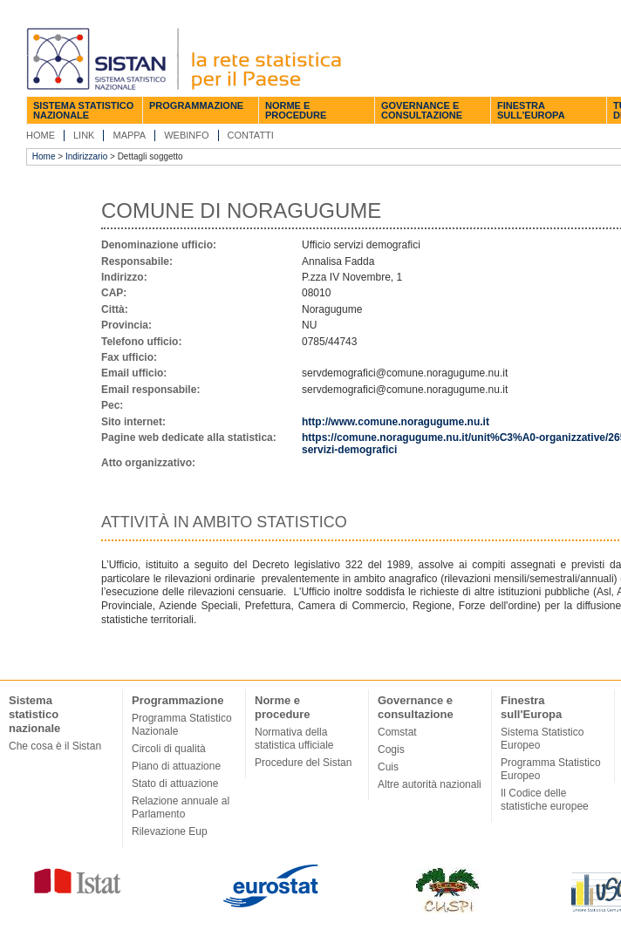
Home (40, 135)
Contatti (251, 135)
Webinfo (186, 135)
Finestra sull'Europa (531, 110)
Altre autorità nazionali (429, 784)
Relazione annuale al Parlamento (180, 807)
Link (83, 135)
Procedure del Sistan (303, 762)
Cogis (391, 749)
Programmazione (196, 105)
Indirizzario (86, 156)
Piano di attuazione (176, 766)
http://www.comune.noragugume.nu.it (395, 422)
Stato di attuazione (175, 783)
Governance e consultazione (421, 110)
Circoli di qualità (169, 749)
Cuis (388, 767)
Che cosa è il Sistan (55, 746)
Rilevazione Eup (170, 831)
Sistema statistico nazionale (83, 110)
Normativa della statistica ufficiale (294, 738)
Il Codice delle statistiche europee (545, 799)
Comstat (397, 732)
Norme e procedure (295, 110)
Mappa (129, 135)
